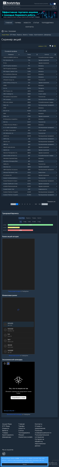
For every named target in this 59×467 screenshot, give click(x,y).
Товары (31, 34)
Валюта (25, 34)
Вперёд (45, 204)
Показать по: (51, 201)
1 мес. (29, 221)
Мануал (21, 435)
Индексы (19, 34)
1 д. (21, 221)
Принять (25, 464)
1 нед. (25, 221)
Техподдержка (48, 22)
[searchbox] (29, 7)
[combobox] (29, 7)
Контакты (30, 27)
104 (40, 204)
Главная (8, 22)
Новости (27, 22)
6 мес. (34, 221)
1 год (39, 221)
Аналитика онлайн (25, 437)
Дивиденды (47, 34)
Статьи (36, 22)
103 (36, 204)
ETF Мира (13, 34)
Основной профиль (11, 51)
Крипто (39, 218)
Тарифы (18, 22)
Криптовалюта (38, 34)
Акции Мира (5, 34)
